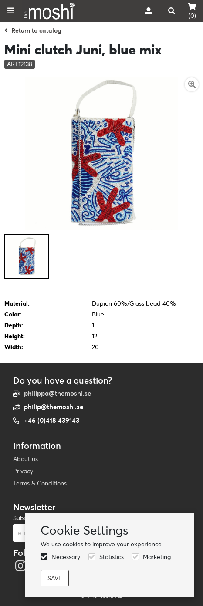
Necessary (65, 557)
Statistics (111, 557)
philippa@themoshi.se (57, 393)
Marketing (157, 557)
